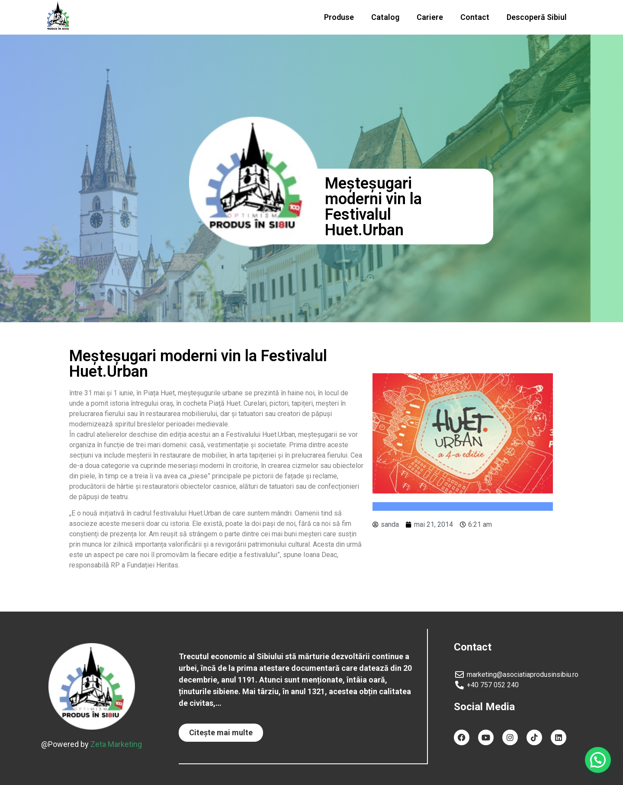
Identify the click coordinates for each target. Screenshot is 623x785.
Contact (474, 17)
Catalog (385, 17)
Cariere (430, 17)
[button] (221, 733)
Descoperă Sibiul (537, 17)
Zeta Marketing (116, 743)
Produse (339, 17)
